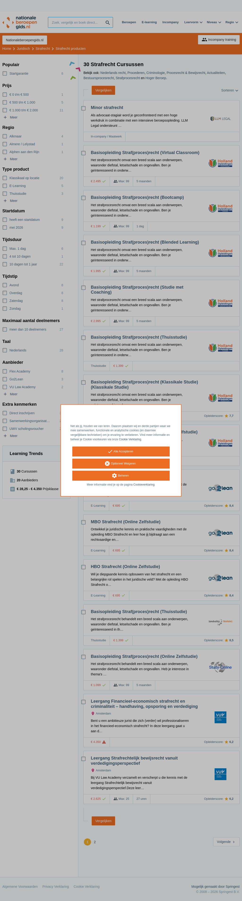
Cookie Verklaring (130, 439)
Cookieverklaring (143, 484)
